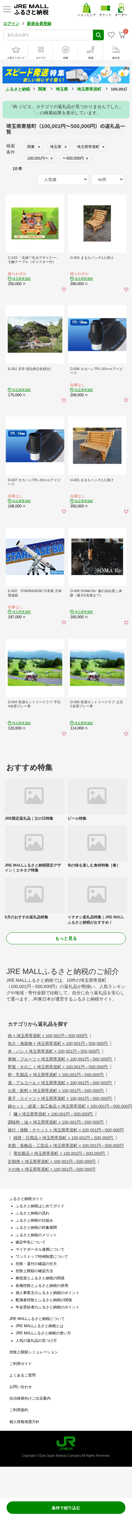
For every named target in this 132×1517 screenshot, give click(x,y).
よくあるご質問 (22, 1375)
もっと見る (66, 938)
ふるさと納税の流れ (32, 1213)
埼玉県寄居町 (89, 89)
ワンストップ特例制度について (42, 1256)
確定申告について (31, 1242)
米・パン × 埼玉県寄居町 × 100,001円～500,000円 (54, 1051)
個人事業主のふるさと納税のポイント (47, 1293)
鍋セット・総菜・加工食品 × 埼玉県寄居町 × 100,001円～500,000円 (70, 1106)
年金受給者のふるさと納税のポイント (47, 1307)
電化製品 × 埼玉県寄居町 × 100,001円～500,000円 (59, 1153)
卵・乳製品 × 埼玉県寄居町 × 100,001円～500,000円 (56, 1074)
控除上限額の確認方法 (34, 1271)
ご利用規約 (18, 1410)
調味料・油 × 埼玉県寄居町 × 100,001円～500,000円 (56, 1122)
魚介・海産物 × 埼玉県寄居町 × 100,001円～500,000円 (58, 1043)
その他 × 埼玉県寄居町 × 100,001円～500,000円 (51, 1169)
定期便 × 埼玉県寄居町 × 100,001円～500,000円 (52, 1161)
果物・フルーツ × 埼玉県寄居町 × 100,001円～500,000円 (60, 1059)
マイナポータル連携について (40, 1249)
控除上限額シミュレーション (33, 1352)
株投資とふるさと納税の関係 (40, 1278)
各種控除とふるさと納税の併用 (42, 1285)
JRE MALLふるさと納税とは (39, 1326)
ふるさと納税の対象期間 (36, 1227)
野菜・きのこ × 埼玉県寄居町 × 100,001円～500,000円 (58, 1067)
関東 (42, 89)
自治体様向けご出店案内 (30, 1398)
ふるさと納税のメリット (36, 1235)
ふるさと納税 (18, 89)
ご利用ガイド (20, 1363)
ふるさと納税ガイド (26, 1199)
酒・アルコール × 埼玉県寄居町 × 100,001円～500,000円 (60, 1082)
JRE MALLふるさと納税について (37, 1319)
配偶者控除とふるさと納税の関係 (44, 1300)
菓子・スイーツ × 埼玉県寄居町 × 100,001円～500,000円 (60, 1098)
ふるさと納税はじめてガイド (40, 1206)
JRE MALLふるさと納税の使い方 (43, 1333)
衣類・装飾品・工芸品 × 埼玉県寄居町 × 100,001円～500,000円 (66, 1145)
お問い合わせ (20, 1387)
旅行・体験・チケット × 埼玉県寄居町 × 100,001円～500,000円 (66, 1130)
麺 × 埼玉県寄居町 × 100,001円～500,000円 (53, 1114)
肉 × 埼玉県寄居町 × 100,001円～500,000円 (48, 1035)
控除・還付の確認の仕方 (36, 1264)
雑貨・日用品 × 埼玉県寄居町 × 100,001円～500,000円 (63, 1137)
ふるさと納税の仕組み (34, 1220)
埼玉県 (62, 89)
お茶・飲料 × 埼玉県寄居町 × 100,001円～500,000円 (56, 1090)
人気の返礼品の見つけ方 (36, 1340)
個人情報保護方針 (24, 1422)
